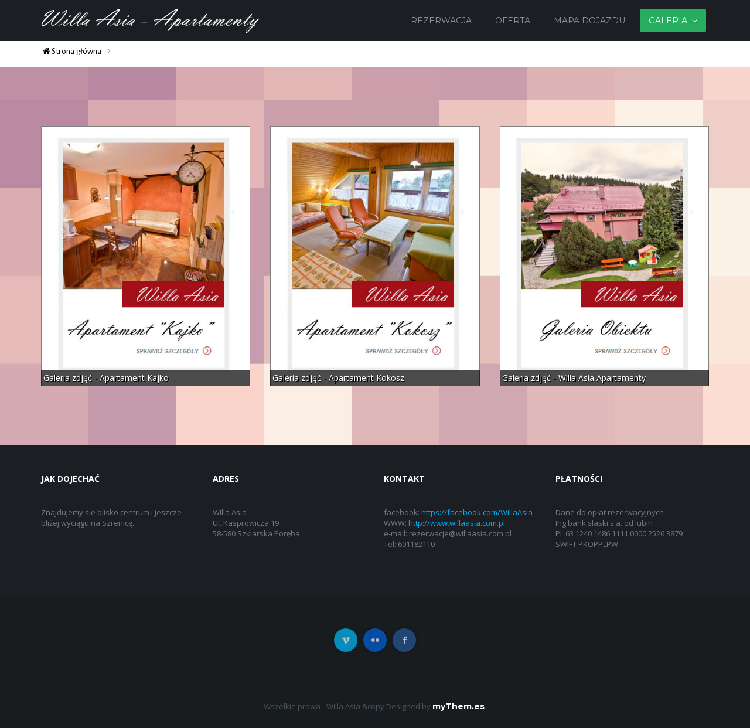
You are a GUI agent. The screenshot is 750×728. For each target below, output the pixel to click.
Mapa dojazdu (589, 20)
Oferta (512, 20)
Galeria (668, 20)
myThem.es (458, 706)
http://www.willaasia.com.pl (456, 523)
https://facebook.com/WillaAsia (477, 512)
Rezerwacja (441, 20)
